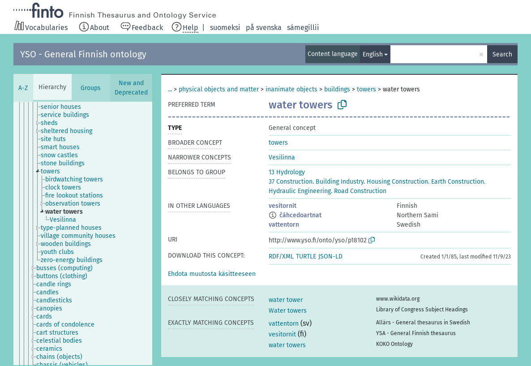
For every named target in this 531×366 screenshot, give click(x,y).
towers (366, 89)
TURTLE (306, 256)
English (373, 54)
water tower (286, 300)
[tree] (82, 233)
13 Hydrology (287, 172)
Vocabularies (46, 27)
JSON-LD (330, 256)
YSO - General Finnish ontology (83, 54)
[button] (212, 274)
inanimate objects (291, 89)
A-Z (23, 88)
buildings (337, 89)
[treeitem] (64, 107)
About (99, 27)
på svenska (264, 27)
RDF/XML (281, 256)
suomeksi (225, 27)
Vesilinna (282, 157)
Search (502, 54)
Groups (91, 88)
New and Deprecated (131, 87)
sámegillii (303, 27)
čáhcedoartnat (300, 215)
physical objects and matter (219, 89)
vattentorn (284, 224)
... (170, 89)
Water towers (288, 310)
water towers (287, 345)
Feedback (147, 27)
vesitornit (282, 206)
